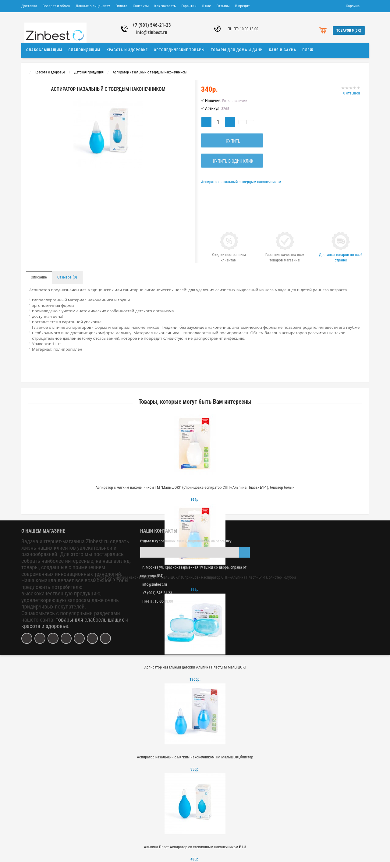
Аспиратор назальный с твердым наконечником (149, 72)
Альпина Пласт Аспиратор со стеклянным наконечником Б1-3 (195, 847)
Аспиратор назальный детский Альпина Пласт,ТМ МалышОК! (195, 667)
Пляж (307, 50)
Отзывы (222, 6)
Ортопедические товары (179, 50)
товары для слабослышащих (90, 619)
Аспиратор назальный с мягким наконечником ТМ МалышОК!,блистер (195, 757)
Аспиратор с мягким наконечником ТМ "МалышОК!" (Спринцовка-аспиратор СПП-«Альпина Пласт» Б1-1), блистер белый (194, 487)
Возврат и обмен (56, 6)
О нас (206, 6)
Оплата (121, 6)
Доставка (29, 6)
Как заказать (165, 6)
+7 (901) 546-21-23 (152, 25)
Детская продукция (89, 72)
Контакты (141, 6)
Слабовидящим (85, 50)
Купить (232, 141)
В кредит (242, 6)
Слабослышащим (44, 50)
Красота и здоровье (127, 50)
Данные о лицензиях (93, 6)
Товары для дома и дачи (237, 50)
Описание (39, 277)
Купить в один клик (232, 161)
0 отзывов (351, 93)
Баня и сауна (282, 50)
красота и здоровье (44, 626)
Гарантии (188, 6)
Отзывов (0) (67, 277)
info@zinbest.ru (151, 32)
